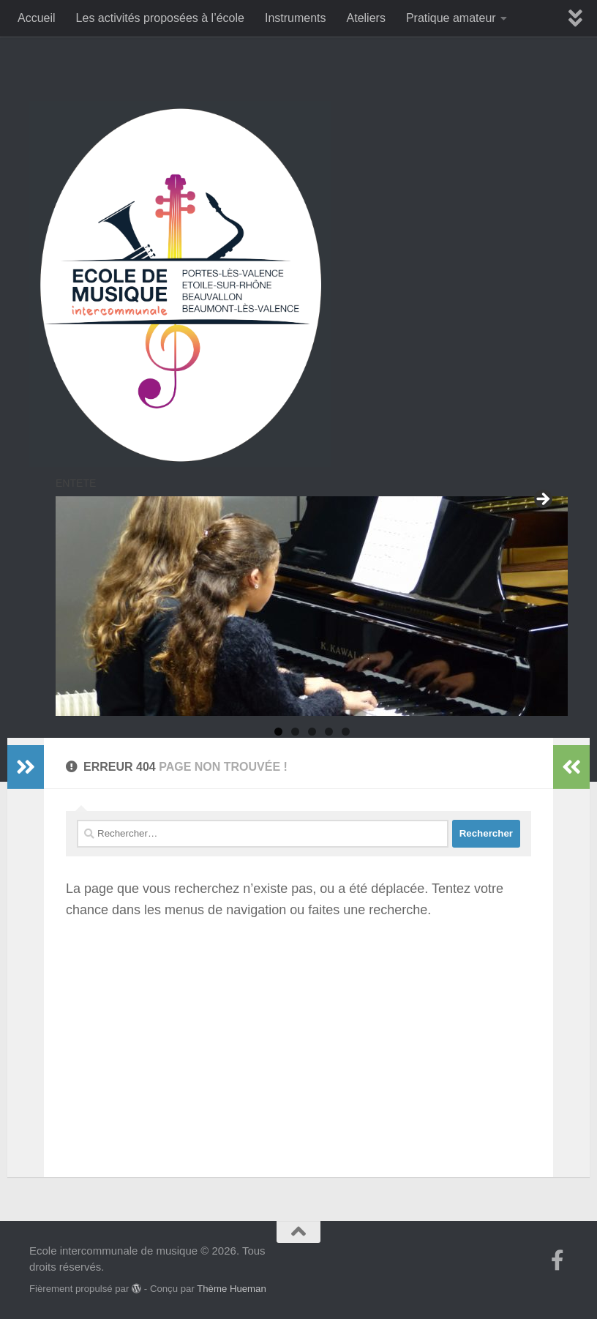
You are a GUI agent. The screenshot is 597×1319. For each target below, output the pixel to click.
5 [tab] (346, 732)
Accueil (37, 18)
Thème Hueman (231, 1288)
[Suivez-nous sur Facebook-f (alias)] (557, 1260)
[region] (312, 606)
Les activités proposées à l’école (160, 18)
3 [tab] (312, 732)
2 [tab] (295, 732)
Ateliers (366, 18)
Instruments (295, 18)
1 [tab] (278, 732)
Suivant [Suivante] (542, 500)
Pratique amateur (451, 18)
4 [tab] (329, 732)
